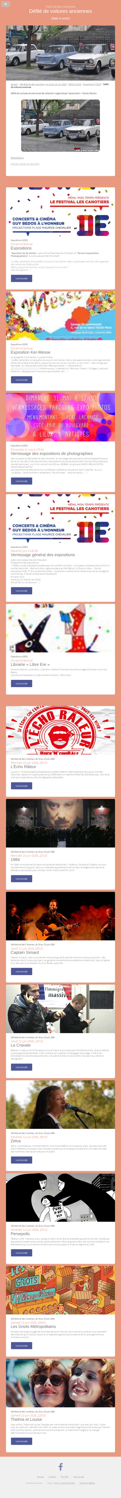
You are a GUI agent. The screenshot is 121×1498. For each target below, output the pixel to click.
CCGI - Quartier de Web (64, 1483)
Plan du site (78, 1476)
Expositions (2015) (92, 84)
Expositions (17, 157)
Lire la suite (21, 278)
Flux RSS (65, 1476)
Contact (52, 1476)
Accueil (14, 84)
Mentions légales (87, 1483)
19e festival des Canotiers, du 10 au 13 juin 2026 (43, 84)
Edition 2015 (75, 84)
